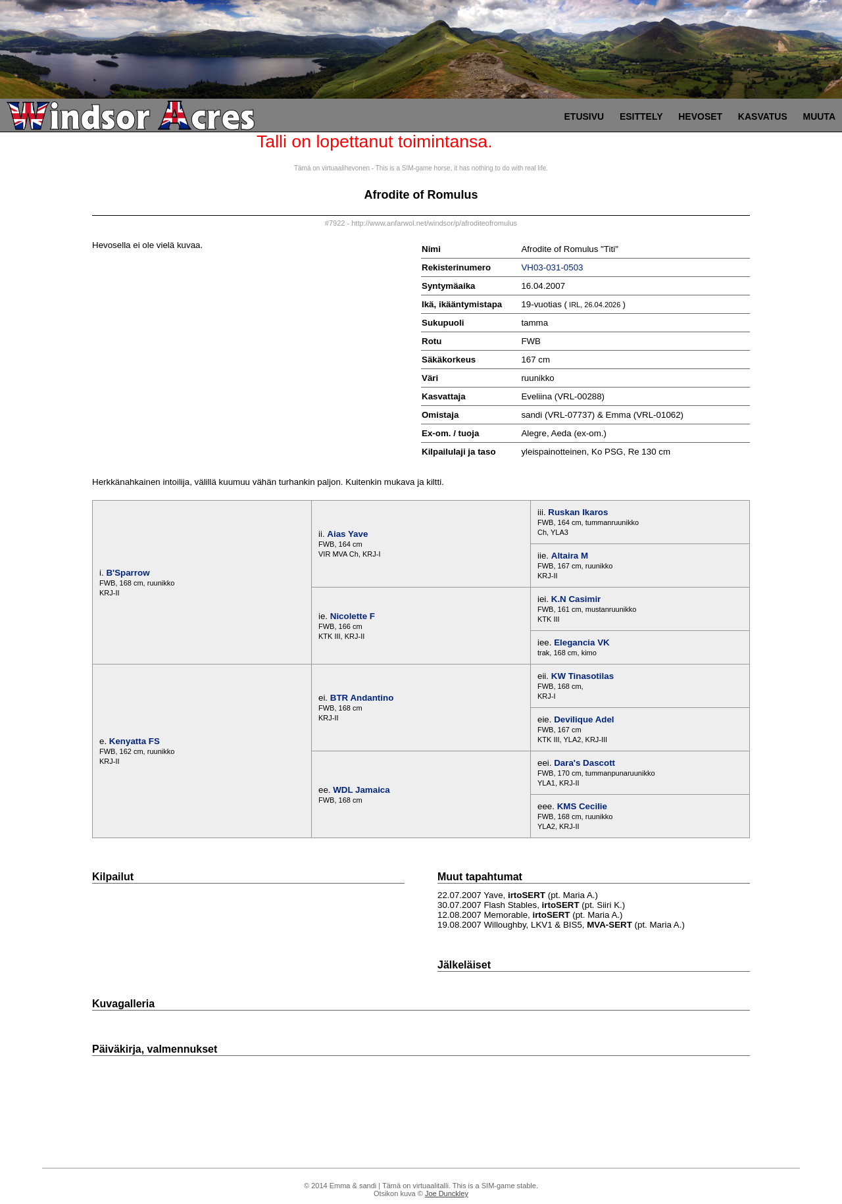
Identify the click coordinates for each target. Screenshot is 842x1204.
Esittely (641, 116)
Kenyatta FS (134, 741)
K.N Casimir (576, 599)
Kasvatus (762, 116)
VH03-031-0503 (552, 267)
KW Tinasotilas (582, 676)
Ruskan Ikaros (578, 512)
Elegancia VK (581, 642)
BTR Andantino (362, 698)
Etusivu (584, 116)
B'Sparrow (127, 573)
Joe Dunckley (446, 1193)
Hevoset (700, 116)
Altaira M (569, 556)
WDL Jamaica (361, 790)
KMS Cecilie (582, 806)
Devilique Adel (584, 719)
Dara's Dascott (584, 763)
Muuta (819, 116)
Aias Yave (347, 534)
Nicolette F (352, 616)
